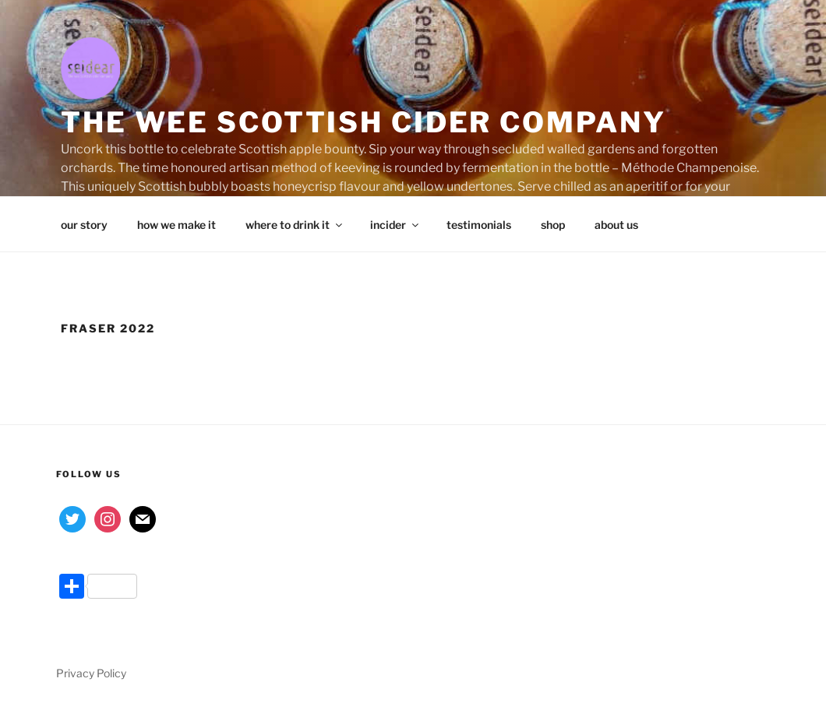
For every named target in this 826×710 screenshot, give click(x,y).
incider (395, 224)
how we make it (176, 224)
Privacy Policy (91, 673)
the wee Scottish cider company (363, 122)
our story (84, 224)
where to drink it (294, 224)
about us (616, 224)
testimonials (479, 224)
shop (553, 224)
